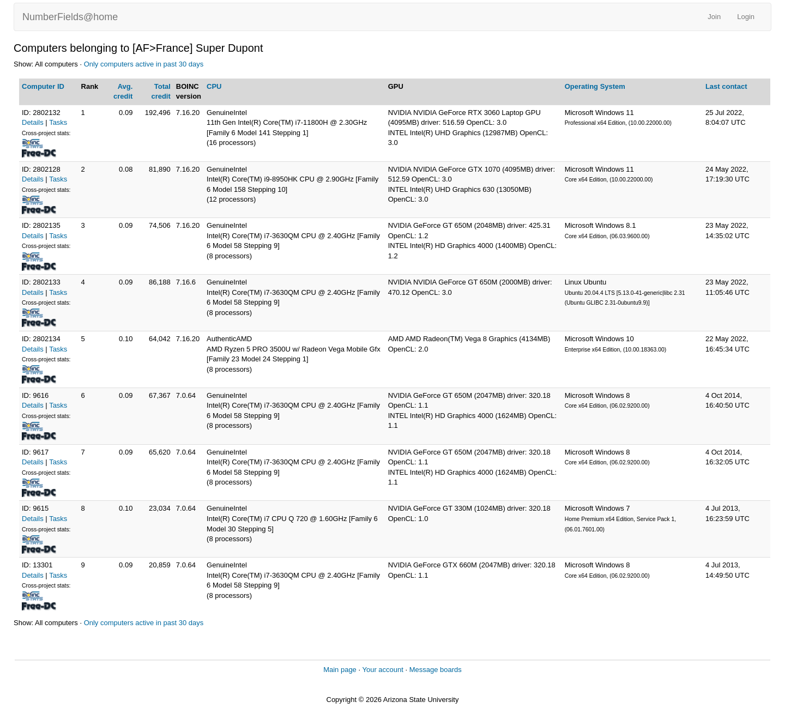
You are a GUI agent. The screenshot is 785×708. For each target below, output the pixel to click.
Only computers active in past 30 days (144, 64)
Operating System (595, 86)
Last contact (726, 86)
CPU (214, 86)
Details (33, 122)
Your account (382, 669)
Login (745, 17)
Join (714, 17)
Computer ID (43, 86)
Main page (340, 669)
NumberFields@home (70, 16)
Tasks (58, 122)
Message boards (435, 669)
